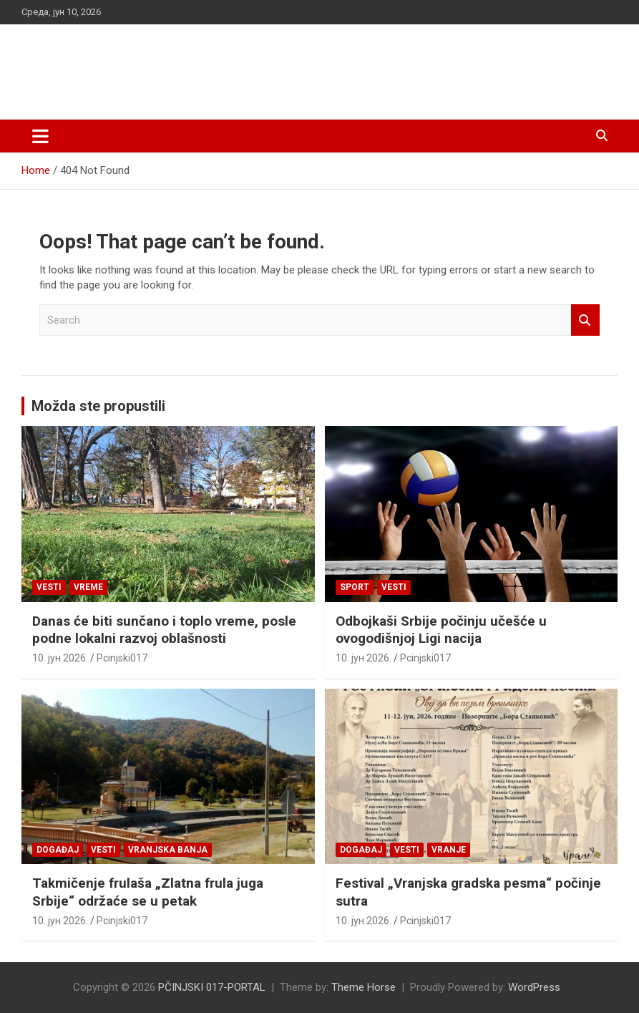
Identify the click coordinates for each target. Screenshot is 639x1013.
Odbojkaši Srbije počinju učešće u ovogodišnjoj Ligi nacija (441, 630)
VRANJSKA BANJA (168, 850)
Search (585, 320)
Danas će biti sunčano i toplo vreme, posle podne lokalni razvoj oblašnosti (164, 630)
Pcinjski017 (122, 658)
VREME (88, 587)
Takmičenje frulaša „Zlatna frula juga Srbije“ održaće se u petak (147, 892)
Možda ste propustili (98, 406)
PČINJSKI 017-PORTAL (172, 64)
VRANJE (448, 850)
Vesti (49, 587)
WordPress (534, 987)
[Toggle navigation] (40, 136)
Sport (354, 587)
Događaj (57, 850)
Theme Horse (363, 987)
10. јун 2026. (60, 658)
